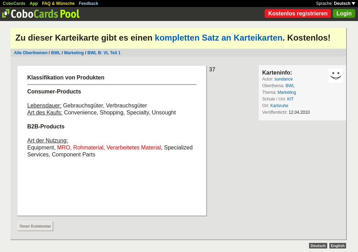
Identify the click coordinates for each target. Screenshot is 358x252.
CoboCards (14, 3)
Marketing (74, 52)
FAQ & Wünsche (58, 3)
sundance (283, 79)
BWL (55, 52)
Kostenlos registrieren (298, 13)
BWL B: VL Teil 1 (104, 52)
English (338, 246)
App (34, 3)
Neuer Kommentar (35, 226)
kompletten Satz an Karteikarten (218, 37)
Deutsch (344, 3)
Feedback (88, 3)
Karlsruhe (279, 105)
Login (344, 13)
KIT (290, 99)
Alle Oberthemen (31, 52)
